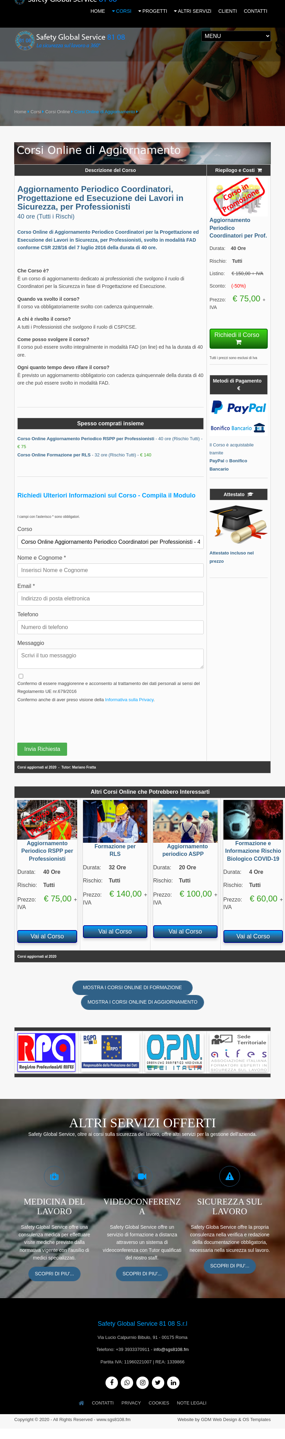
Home (20, 111)
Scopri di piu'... (54, 1273)
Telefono (27, 614)
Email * (26, 585)
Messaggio (30, 642)
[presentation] (69, 720)
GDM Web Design (219, 1418)
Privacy (131, 1402)
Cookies (159, 1402)
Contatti (102, 1402)
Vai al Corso (47, 935)
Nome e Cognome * (41, 557)
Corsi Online (57, 111)
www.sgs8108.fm (113, 1418)
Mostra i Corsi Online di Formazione (132, 986)
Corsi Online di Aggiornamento (104, 111)
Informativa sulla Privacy (129, 699)
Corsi (35, 111)
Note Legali (192, 1402)
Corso (24, 529)
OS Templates (256, 1418)
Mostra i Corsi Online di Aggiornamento (142, 1001)
